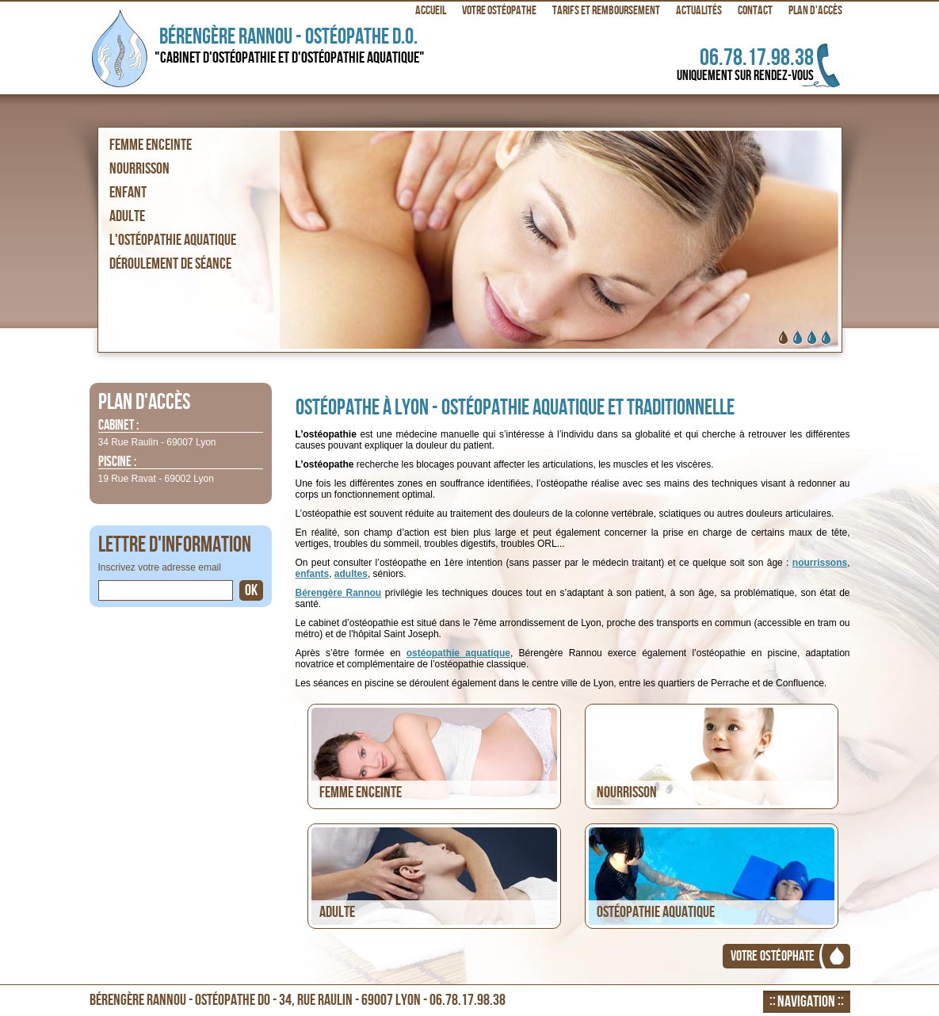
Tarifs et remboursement (606, 10)
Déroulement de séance (170, 263)
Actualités (699, 10)
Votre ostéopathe (499, 10)
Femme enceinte (150, 145)
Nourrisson (139, 168)
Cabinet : (118, 426)
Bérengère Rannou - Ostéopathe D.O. (295, 45)
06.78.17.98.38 (726, 64)
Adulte (127, 216)
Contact (755, 10)
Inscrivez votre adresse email (159, 567)
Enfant (128, 192)
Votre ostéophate (773, 956)
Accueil (430, 10)
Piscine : (117, 462)
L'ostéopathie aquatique (172, 240)
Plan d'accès (815, 10)
